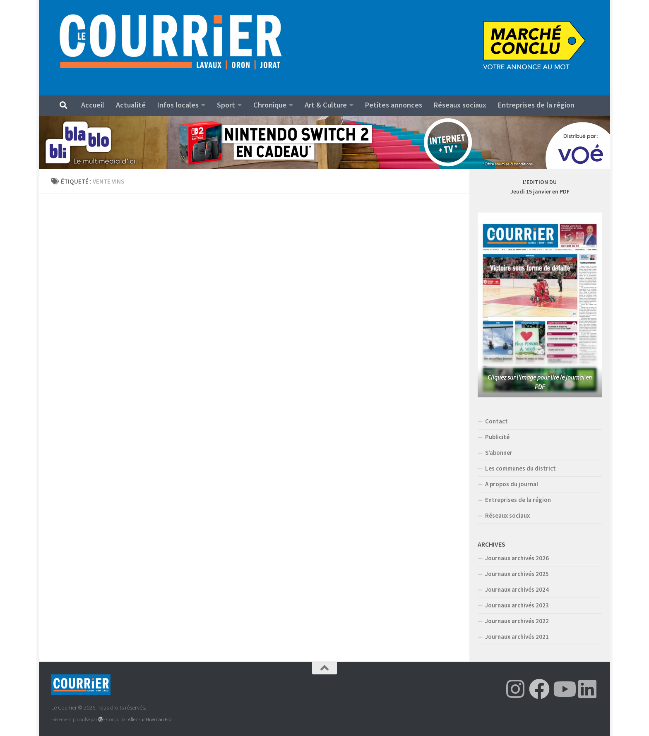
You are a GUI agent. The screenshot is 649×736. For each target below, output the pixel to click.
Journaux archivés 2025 (517, 574)
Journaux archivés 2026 (517, 558)
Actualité (131, 105)
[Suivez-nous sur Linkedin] (587, 689)
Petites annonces (393, 105)
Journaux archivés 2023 (517, 605)
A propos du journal (511, 484)
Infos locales (178, 105)
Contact (496, 421)
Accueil (92, 105)
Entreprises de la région (536, 105)
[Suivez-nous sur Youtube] (563, 689)
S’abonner (498, 452)
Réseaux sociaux (460, 105)
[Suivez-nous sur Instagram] (515, 689)
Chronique (269, 105)
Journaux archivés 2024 (517, 589)
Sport (226, 105)
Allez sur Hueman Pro (149, 719)
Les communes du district (520, 468)
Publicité (497, 437)
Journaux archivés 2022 (517, 621)
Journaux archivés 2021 (517, 636)
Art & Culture (326, 105)
